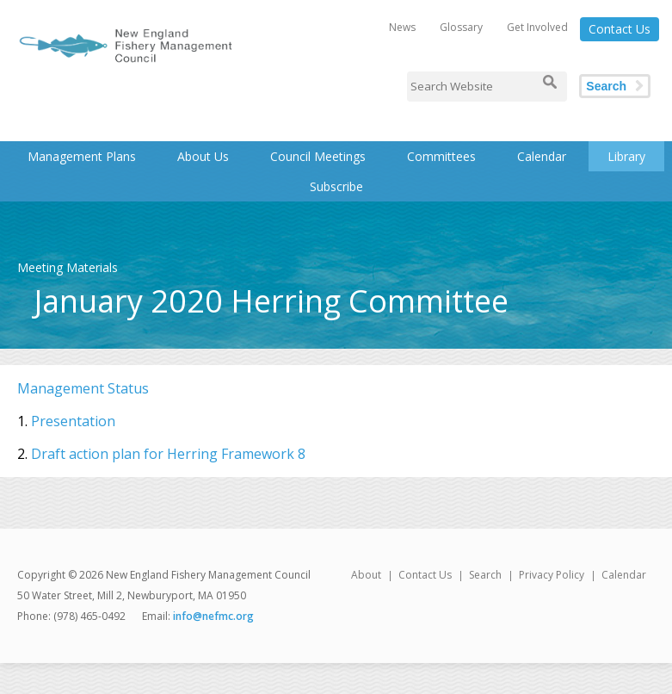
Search (606, 86)
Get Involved (537, 27)
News (402, 27)
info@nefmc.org (213, 616)
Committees (441, 156)
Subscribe (336, 186)
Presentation (73, 421)
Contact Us (619, 29)
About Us (203, 156)
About (366, 574)
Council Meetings (318, 156)
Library (626, 156)
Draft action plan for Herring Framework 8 (168, 453)
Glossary (461, 27)
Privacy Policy (551, 574)
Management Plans (82, 156)
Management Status (83, 388)
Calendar (541, 156)
